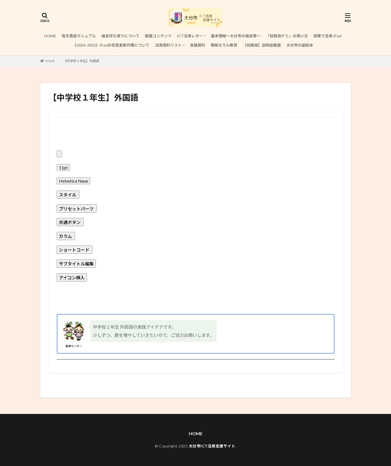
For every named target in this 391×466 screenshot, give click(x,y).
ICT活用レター (190, 36)
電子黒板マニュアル (79, 36)
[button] (196, 141)
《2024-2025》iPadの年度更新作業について (111, 45)
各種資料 (197, 45)
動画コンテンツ (158, 36)
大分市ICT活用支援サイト (212, 446)
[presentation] (59, 153)
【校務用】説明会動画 (262, 45)
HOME (50, 36)
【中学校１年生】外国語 (81, 61)
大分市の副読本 (299, 45)
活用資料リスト (168, 45)
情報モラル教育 (224, 45)
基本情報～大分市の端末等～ (235, 36)
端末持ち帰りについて (120, 36)
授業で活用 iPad (327, 36)
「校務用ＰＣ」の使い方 (287, 36)
